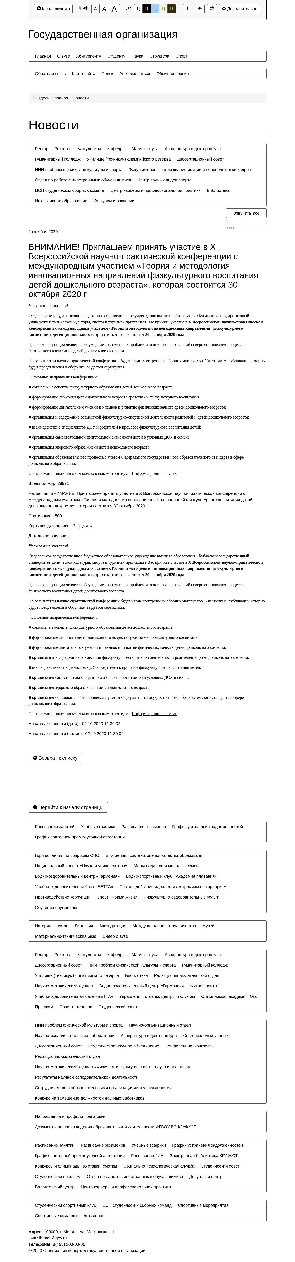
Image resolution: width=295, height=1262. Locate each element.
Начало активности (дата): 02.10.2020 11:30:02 (74, 723)
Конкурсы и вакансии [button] (114, 201)
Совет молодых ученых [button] (205, 1035)
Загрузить (82, 526)
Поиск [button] (107, 73)
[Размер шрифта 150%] (104, 8)
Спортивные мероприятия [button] (203, 1205)
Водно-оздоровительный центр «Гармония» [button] (77, 876)
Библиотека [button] (218, 190)
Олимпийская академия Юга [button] (229, 996)
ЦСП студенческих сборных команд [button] (69, 190)
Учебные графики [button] (98, 826)
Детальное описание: (50, 536)
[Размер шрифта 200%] (114, 8)
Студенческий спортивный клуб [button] (65, 1205)
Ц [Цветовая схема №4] (163, 8)
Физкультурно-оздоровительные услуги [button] (181, 897)
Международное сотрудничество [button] (164, 926)
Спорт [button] (181, 56)
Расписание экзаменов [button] (144, 826)
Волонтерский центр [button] (55, 1187)
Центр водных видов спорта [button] (164, 180)
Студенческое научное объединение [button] (123, 1046)
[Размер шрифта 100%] (95, 8)
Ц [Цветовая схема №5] (171, 8)
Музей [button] (208, 926)
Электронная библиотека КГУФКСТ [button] (204, 1155)
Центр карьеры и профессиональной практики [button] (155, 190)
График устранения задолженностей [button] (207, 826)
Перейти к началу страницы (68, 807)
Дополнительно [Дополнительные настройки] (239, 8)
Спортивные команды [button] (56, 1215)
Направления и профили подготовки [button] (70, 1116)
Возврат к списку (55, 758)
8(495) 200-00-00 (69, 1244)
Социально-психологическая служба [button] (158, 1166)
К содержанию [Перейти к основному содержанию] (53, 8)
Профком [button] (44, 1006)
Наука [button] (137, 56)
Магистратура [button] (145, 148)
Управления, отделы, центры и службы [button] (157, 996)
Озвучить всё (246, 213)
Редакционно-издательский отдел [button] (186, 975)
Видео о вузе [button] (115, 936)
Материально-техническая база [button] (65, 936)
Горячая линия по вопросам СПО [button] (67, 855)
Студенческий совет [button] (118, 1006)
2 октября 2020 (43, 231)
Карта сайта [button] (83, 73)
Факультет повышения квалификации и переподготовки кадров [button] (190, 169)
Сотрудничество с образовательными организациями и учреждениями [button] (103, 1087)
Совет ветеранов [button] (75, 1006)
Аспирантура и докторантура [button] (193, 148)
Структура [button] (159, 56)
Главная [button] (43, 56)
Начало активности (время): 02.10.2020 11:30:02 (76, 733)
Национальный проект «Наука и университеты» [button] (81, 866)
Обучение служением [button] (56, 907)
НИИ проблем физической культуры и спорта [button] (79, 169)
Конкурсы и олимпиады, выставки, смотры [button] (76, 1166)
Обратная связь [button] (50, 73)
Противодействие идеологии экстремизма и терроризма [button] (174, 886)
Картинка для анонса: (60, 526)
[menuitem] (43, 56)
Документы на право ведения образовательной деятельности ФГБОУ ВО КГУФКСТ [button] (115, 1127)
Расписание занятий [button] (55, 826)
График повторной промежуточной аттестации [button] (80, 837)
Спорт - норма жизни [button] (117, 897)
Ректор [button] (41, 148)
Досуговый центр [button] (205, 1176)
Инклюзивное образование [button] (61, 201)
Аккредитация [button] (112, 926)
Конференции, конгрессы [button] (189, 1046)
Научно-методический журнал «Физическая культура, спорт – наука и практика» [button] (112, 1067)
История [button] (43, 926)
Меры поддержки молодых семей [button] (166, 866)
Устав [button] (62, 926)
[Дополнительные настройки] (212, 8)
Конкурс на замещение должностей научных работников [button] (90, 1098)
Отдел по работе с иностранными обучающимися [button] (83, 180)
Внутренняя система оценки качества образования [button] (155, 855)
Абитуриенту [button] (88, 56)
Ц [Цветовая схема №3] (155, 8)
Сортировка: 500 (45, 516)
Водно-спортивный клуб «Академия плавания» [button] (171, 876)
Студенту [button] (116, 56)
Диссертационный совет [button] (200, 159)
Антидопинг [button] (95, 1215)
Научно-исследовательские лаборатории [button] (75, 1035)
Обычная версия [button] (172, 73)
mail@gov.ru (55, 1238)
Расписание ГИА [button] (147, 1155)
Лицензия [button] (84, 926)
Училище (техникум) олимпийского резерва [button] (129, 159)
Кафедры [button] (116, 148)
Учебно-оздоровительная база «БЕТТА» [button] (74, 886)
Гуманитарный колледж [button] (58, 159)
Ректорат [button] (63, 148)
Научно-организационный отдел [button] (160, 1025)
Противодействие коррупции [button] (63, 897)
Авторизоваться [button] (134, 73)
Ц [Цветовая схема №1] (138, 9)
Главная (60, 98)
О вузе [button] (63, 56)
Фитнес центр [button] (203, 986)
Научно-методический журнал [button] (64, 986)
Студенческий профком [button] (58, 1176)
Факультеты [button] (89, 148)
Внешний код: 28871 (49, 483)
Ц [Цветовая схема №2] (146, 8)
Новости (81, 98)
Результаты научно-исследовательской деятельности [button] (86, 1077)
